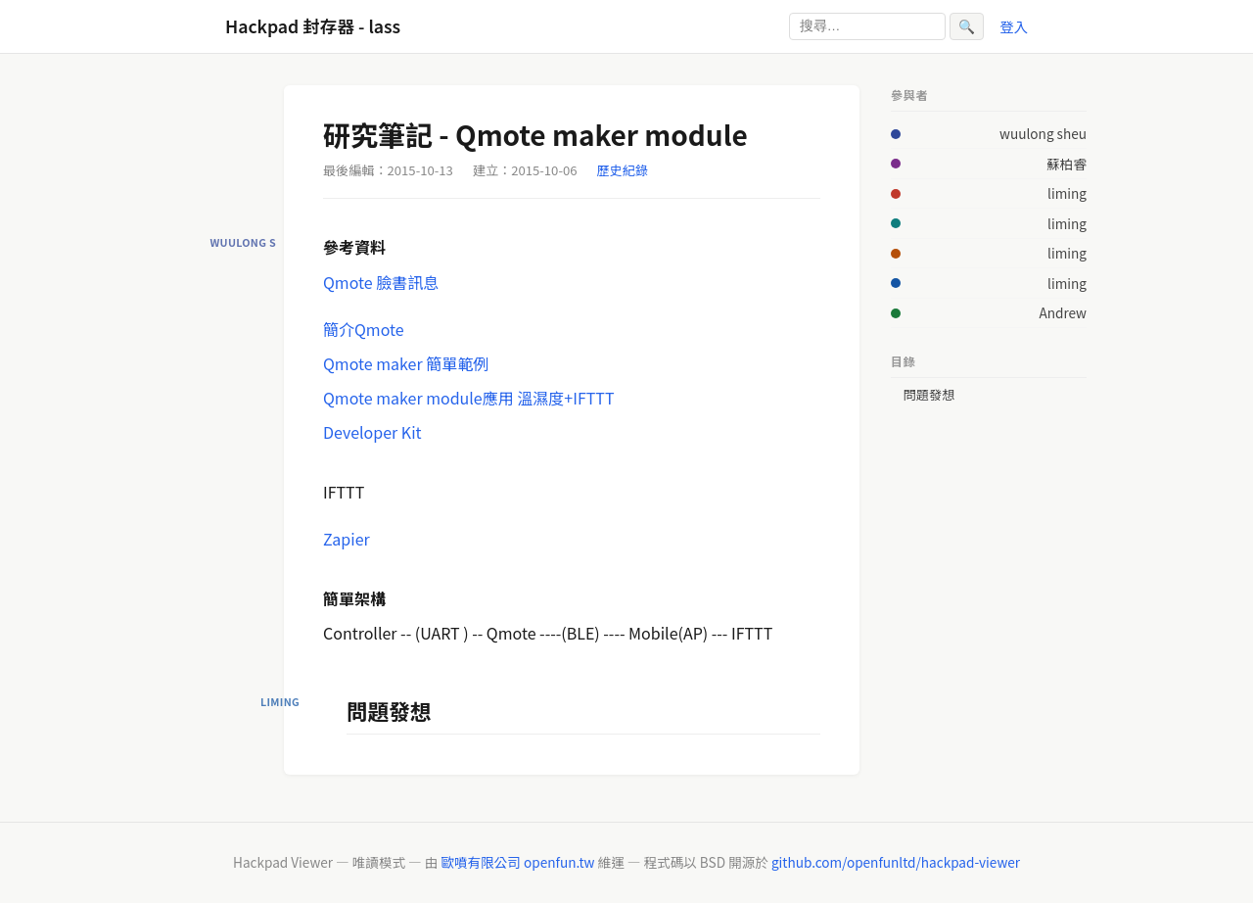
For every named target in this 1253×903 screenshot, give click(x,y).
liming (1067, 193)
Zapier (346, 538)
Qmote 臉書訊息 (381, 282)
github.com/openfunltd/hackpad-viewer (895, 862)
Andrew (1063, 312)
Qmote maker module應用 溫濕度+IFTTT (468, 397)
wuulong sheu (1043, 133)
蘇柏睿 (1066, 163)
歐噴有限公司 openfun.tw (517, 862)
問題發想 (929, 395)
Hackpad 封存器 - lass (312, 26)
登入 (1013, 26)
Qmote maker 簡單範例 (405, 363)
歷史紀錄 (622, 170)
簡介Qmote (363, 329)
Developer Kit (372, 432)
